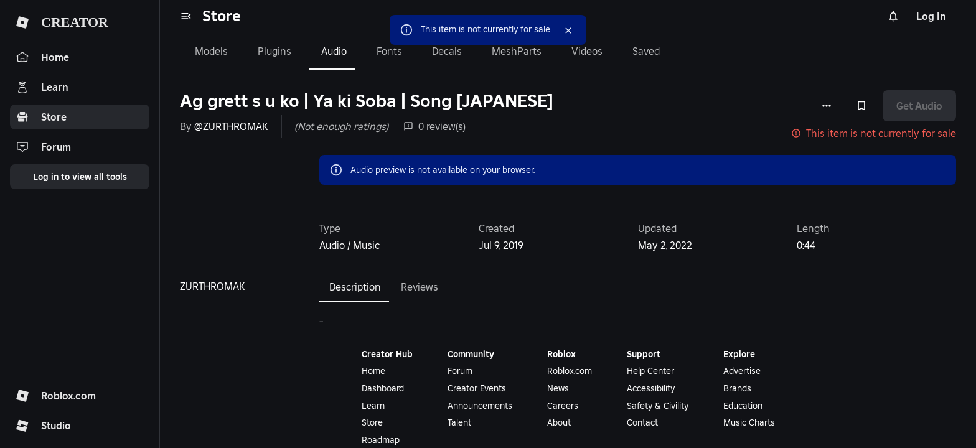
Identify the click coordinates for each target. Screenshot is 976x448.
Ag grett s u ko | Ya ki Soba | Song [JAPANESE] (366, 101)
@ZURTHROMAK (231, 126)
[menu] (186, 16)
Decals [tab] (447, 51)
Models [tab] (211, 51)
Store (221, 16)
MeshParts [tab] (517, 51)
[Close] (568, 30)
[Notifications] (893, 16)
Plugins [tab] (274, 51)
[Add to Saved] (861, 105)
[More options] (826, 105)
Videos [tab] (587, 51)
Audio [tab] (334, 51)
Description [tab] (355, 287)
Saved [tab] (646, 51)
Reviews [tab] (419, 287)
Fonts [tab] (389, 51)
